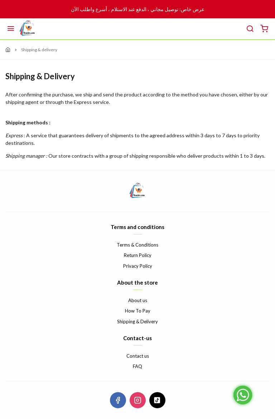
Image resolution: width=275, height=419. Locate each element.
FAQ (137, 366)
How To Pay (137, 311)
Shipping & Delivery (137, 321)
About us (137, 300)
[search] (250, 29)
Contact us (137, 356)
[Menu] (10, 29)
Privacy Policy (137, 266)
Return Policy (137, 255)
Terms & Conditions (137, 245)
